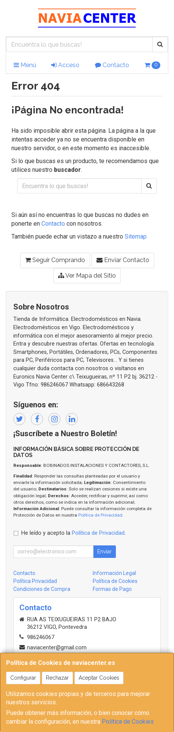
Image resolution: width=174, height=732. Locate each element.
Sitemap (136, 236)
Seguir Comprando (55, 260)
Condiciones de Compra (41, 589)
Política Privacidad (35, 581)
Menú (25, 65)
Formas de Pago (112, 589)
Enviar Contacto (122, 260)
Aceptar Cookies (99, 678)
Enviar (104, 551)
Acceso (65, 65)
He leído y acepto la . (73, 533)
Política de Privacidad (100, 515)
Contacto (112, 65)
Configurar (23, 678)
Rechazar (57, 678)
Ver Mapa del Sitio (87, 275)
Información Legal (114, 573)
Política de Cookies (128, 721)
